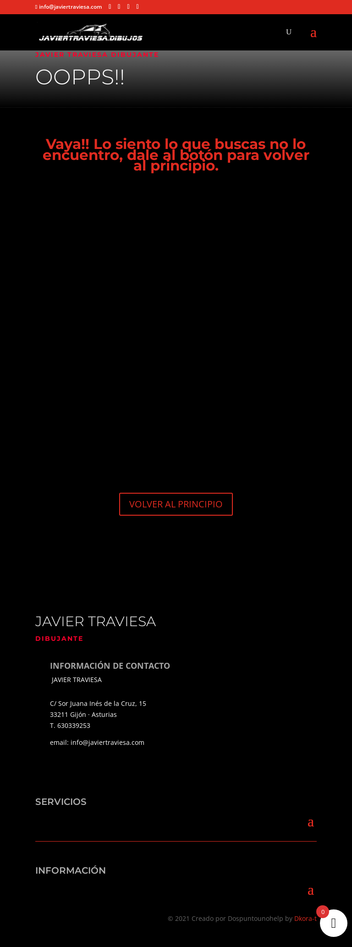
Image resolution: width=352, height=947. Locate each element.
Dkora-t (305, 918)
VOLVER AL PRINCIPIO (176, 504)
